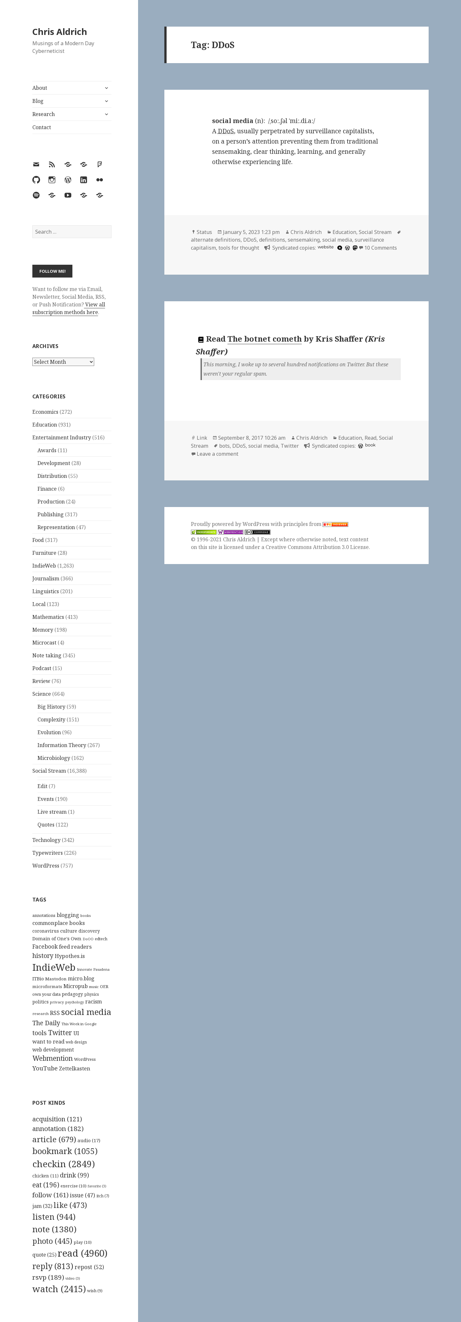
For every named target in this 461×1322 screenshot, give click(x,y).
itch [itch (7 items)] (102, 1196)
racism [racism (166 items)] (93, 1001)
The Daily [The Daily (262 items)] (46, 1023)
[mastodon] (354, 247)
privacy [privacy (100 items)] (57, 1002)
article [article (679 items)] (54, 1139)
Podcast (41, 668)
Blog (38, 100)
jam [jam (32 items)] (42, 1206)
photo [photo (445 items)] (52, 1241)
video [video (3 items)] (72, 1278)
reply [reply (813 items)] (52, 1266)
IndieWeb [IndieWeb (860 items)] (54, 967)
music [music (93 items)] (94, 986)
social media (337, 239)
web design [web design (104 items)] (76, 1042)
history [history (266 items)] (43, 955)
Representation (56, 527)
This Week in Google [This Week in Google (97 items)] (79, 1023)
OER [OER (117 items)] (104, 986)
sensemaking (304, 239)
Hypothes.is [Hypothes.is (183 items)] (70, 956)
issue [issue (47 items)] (82, 1195)
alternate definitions (216, 239)
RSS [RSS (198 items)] (55, 1013)
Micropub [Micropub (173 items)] (75, 986)
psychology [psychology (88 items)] (74, 1002)
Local (38, 604)
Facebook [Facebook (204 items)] (45, 946)
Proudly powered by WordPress (231, 524)
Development (53, 463)
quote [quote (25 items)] (44, 1254)
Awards (46, 450)
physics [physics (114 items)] (91, 994)
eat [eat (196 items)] (45, 1184)
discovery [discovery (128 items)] (89, 931)
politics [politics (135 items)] (40, 1002)
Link (202, 437)
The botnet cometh (264, 338)
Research (43, 114)
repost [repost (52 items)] (89, 1267)
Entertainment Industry (61, 437)
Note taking (47, 655)
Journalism (45, 578)
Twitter (290, 445)
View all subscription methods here (68, 308)
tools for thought (238, 247)
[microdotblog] (339, 247)
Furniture (44, 552)
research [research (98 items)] (40, 1013)
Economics (45, 411)
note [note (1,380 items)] (54, 1229)
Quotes (45, 824)
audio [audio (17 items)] (89, 1140)
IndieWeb (44, 565)
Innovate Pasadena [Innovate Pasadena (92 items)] (93, 969)
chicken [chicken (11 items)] (45, 1176)
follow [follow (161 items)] (50, 1194)
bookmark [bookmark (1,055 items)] (65, 1150)
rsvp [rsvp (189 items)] (48, 1277)
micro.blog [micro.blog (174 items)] (81, 978)
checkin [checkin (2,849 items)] (63, 1164)
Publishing (50, 514)
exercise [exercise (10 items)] (73, 1186)
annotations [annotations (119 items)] (43, 915)
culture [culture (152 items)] (68, 930)
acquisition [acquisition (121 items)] (57, 1119)
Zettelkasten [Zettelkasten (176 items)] (74, 1068)
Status (204, 232)
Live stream (52, 811)
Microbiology (53, 757)
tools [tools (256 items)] (39, 1032)
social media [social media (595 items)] (86, 1012)
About (39, 87)
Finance (47, 488)
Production (51, 501)
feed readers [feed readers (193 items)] (75, 946)
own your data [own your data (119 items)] (46, 994)
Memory (42, 629)
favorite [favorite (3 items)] (97, 1186)
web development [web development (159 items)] (53, 1049)
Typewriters (47, 852)
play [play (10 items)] (83, 1242)
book (370, 445)
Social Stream (49, 770)
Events (45, 798)
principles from (315, 524)
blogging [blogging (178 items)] (68, 915)
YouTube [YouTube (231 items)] (45, 1068)
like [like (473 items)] (70, 1205)
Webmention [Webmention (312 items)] (52, 1058)
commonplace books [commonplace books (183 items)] (58, 923)
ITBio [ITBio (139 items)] (38, 979)
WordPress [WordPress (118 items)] (85, 1059)
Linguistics (45, 591)
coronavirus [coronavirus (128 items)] (45, 931)
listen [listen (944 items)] (54, 1216)
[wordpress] (346, 247)
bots (224, 445)
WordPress (45, 865)
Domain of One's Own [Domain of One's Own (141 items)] (56, 938)
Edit (42, 786)
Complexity (51, 719)
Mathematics (48, 616)
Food (38, 540)
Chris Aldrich (59, 31)
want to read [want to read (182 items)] (48, 1041)
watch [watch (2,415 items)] (59, 1289)
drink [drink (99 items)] (74, 1175)
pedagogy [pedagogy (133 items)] (72, 994)
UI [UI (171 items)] (76, 1033)
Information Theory (61, 745)
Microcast (44, 642)
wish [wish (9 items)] (95, 1290)
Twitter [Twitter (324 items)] (60, 1032)
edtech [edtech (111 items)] (101, 939)
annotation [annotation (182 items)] (58, 1128)
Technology (46, 840)
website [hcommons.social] (326, 247)
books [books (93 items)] (85, 915)
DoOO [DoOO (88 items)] (88, 939)
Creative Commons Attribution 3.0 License (317, 547)
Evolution (49, 732)
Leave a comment (217, 453)
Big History (51, 706)
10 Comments (380, 247)
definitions (272, 239)
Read (370, 437)
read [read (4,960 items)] (83, 1253)
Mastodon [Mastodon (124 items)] (56, 979)
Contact (41, 127)
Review (41, 681)
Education (44, 424)
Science (41, 693)
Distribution (52, 475)
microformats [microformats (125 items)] (47, 986)
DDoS (250, 239)
